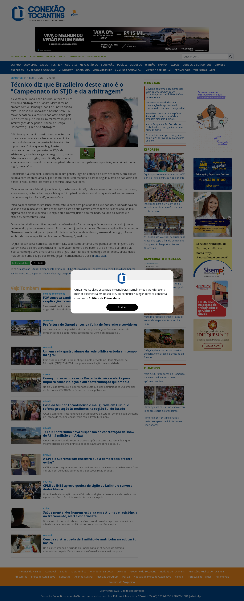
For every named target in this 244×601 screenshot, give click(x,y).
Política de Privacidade (104, 298)
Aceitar (122, 307)
